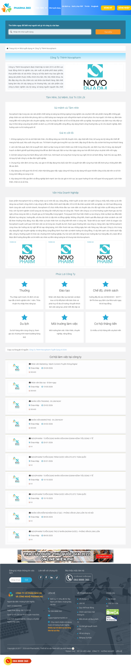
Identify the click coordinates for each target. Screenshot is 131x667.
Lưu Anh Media (65, 648)
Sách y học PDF (77, 6)
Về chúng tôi (83, 599)
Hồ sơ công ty (83, 633)
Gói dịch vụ (66, 6)
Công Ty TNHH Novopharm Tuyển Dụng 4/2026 (48, 350)
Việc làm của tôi (112, 604)
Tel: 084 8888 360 (55, 611)
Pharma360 (34, 648)
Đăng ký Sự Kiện (84, 638)
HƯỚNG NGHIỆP (107, 651)
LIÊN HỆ (119, 651)
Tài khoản (111, 599)
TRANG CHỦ (70, 651)
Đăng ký (108, 8)
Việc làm (39, 7)
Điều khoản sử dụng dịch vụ (87, 620)
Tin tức (87, 6)
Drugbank (94, 6)
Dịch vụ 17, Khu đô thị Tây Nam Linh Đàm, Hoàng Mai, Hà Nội (61, 602)
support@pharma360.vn (58, 618)
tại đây (56, 631)
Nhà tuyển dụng (55, 8)
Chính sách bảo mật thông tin (86, 613)
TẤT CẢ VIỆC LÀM (84, 651)
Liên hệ (81, 603)
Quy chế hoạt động (85, 608)
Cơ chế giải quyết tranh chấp (87, 627)
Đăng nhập (124, 8)
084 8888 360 (81, 579)
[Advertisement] (46, 660)
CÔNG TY (95, 651)
